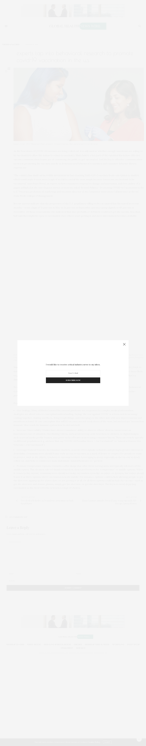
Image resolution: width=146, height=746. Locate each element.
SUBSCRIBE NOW (73, 380)
